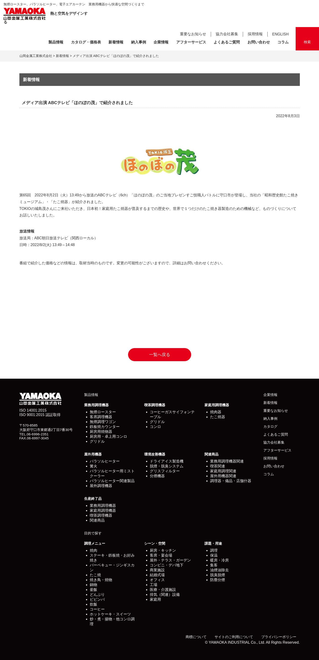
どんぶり (97, 594)
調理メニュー (94, 543)
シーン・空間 (154, 543)
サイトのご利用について (234, 637)
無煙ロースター (103, 412)
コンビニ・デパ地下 (166, 565)
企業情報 (161, 42)
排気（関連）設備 (165, 594)
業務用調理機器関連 (227, 461)
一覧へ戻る (159, 354)
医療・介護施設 (163, 590)
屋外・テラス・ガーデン (170, 560)
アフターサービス (191, 42)
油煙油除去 (219, 570)
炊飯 (93, 604)
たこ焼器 (217, 417)
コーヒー (97, 609)
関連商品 (211, 454)
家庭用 (155, 599)
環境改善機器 (154, 454)
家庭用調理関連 (223, 471)
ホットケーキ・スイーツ (110, 614)
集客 (214, 565)
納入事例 (138, 42)
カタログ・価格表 (86, 42)
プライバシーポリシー (278, 637)
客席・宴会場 (161, 555)
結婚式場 (157, 575)
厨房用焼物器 (101, 432)
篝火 (93, 466)
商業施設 (157, 570)
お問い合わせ (258, 42)
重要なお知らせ (193, 34)
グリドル (97, 441)
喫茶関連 (217, 466)
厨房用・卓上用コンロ (108, 436)
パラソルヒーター (105, 461)
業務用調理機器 (96, 405)
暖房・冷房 (219, 560)
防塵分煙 (217, 580)
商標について (196, 637)
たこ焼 (95, 575)
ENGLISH (280, 34)
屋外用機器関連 (223, 476)
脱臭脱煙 (217, 575)
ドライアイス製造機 (166, 461)
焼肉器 (215, 412)
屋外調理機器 (101, 486)
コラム (283, 42)
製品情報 (55, 42)
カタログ (270, 426)
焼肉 (93, 550)
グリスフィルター (165, 471)
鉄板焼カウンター (105, 427)
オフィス (157, 580)
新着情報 (115, 42)
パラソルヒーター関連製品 (112, 481)
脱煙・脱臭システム (166, 466)
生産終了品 (93, 499)
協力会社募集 (227, 34)
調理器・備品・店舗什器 (230, 481)
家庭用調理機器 (216, 405)
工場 (153, 585)
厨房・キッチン (163, 550)
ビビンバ (97, 599)
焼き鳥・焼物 (101, 580)
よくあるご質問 (227, 42)
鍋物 (93, 585)
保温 (214, 555)
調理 (214, 550)
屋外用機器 (93, 454)
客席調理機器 (101, 417)
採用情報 (255, 34)
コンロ (155, 427)
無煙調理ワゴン (103, 422)
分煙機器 (157, 476)
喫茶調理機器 (154, 405)
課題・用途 (213, 543)
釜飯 (93, 590)
